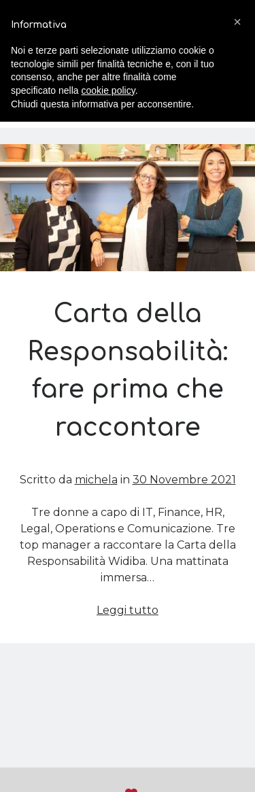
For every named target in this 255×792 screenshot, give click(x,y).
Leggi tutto (127, 610)
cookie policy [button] (108, 90)
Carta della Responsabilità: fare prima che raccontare (127, 208)
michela (96, 479)
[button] (237, 22)
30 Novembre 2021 (184, 479)
